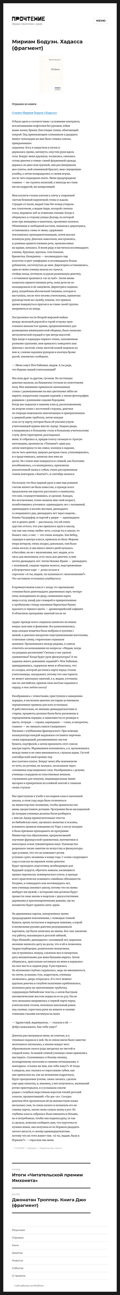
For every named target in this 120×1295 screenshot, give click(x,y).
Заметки (17, 1252)
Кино (15, 1245)
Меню (101, 20)
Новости (17, 1260)
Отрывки (32, 1148)
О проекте (18, 1275)
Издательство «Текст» (51, 1148)
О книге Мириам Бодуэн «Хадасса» (34, 112)
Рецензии (18, 1230)
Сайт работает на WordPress (29, 1285)
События (17, 1268)
